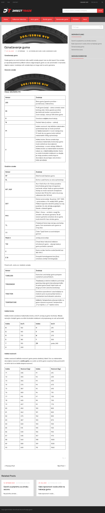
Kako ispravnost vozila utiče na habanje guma (86, 44)
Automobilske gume (35, 51)
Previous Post (10, 466)
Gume (44, 51)
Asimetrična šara (77, 50)
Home (6, 19)
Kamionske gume (63, 19)
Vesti (86, 19)
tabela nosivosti (43, 131)
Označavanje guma (77, 47)
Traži (100, 10)
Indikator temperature (44, 300)
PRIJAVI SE (94, 2)
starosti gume (47, 208)
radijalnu (46, 118)
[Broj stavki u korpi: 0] (102, 2)
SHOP (2, 2)
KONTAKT (15, 2)
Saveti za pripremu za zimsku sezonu (83, 41)
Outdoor (77, 19)
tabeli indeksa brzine (51, 151)
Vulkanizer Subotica (19, 19)
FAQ (8, 2)
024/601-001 (84, 2)
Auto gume (35, 19)
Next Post (61, 466)
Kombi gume (48, 19)
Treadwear (40, 281)
